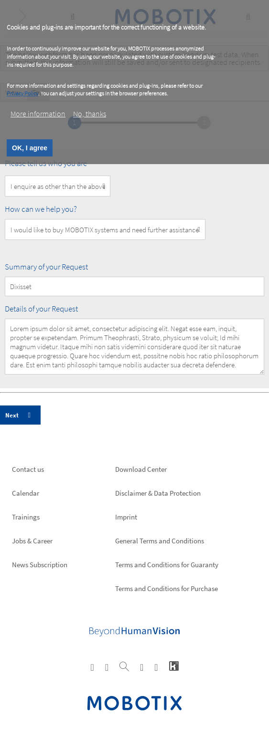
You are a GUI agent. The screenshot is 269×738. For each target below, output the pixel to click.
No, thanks (89, 113)
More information (38, 113)
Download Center (141, 469)
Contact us (28, 469)
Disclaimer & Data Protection (158, 493)
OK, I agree (29, 148)
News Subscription (39, 564)
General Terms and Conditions (159, 540)
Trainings (26, 516)
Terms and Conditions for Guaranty (166, 564)
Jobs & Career (32, 540)
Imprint (126, 516)
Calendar (25, 493)
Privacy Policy (22, 93)
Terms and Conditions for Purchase (166, 588)
